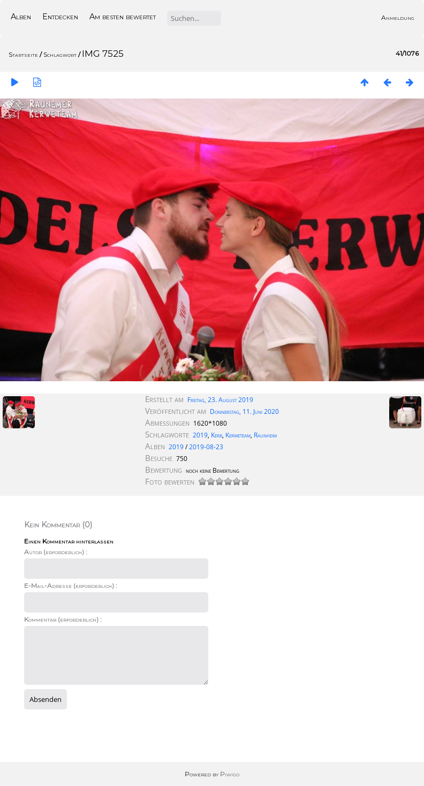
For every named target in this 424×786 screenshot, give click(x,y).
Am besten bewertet (122, 16)
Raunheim (265, 435)
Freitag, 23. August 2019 (220, 399)
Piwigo (229, 774)
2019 (200, 435)
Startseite (23, 54)
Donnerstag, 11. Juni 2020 (244, 411)
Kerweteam (238, 435)
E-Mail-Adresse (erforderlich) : (70, 585)
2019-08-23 (206, 446)
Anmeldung (397, 17)
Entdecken (60, 16)
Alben (21, 16)
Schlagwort (60, 54)
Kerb (216, 435)
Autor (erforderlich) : (55, 552)
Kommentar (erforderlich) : (63, 619)
